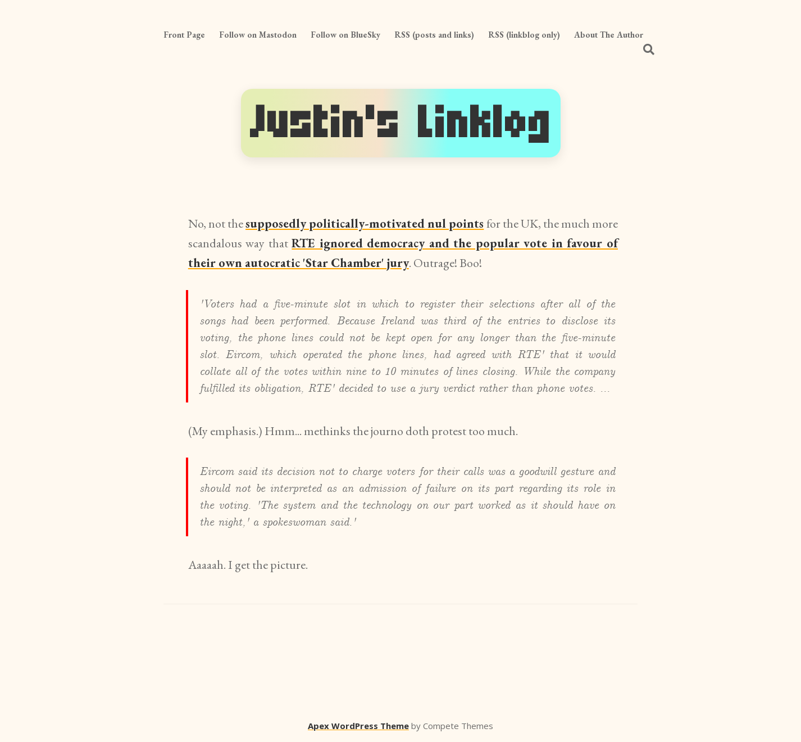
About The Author (608, 34)
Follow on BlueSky (345, 34)
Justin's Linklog (401, 123)
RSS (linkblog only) (524, 34)
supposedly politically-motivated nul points (364, 223)
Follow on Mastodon (258, 34)
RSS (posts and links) (434, 34)
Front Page (184, 34)
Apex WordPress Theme (358, 725)
